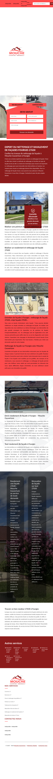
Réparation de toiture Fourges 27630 (9, 650)
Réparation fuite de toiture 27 (36, 66)
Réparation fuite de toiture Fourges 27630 (17, 651)
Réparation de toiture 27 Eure (36, 90)
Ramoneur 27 (32, 23)
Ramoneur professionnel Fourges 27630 (18, 658)
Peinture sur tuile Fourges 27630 (45, 649)
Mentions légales (32, 745)
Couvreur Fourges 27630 (26, 649)
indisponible (8, 3)
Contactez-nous (42, 745)
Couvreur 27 (32, 12)
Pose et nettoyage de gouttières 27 (38, 34)
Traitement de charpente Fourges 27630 (36, 650)
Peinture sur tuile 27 (34, 45)
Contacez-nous (37, 105)
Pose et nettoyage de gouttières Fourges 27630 (9, 659)
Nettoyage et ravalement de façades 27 (36, 78)
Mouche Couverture (20, 745)
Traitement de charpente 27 (36, 56)
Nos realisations (17, 105)
